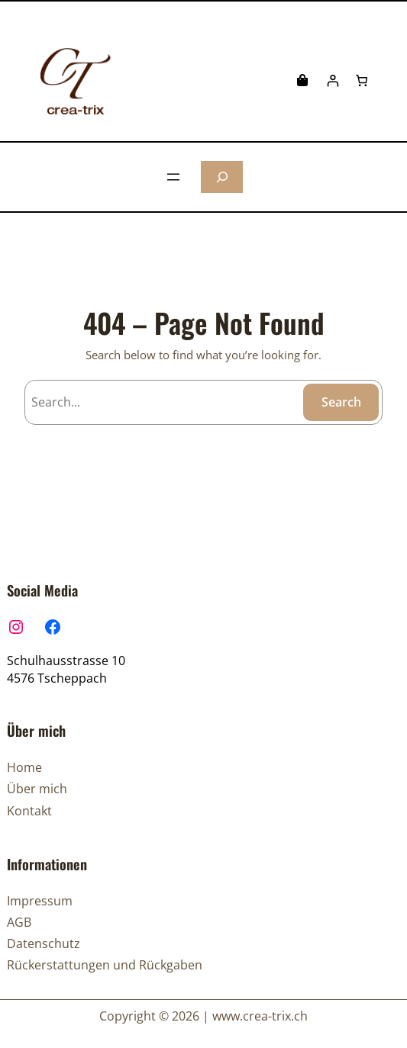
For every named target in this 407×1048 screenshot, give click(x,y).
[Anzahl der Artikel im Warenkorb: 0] (361, 80)
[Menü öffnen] (173, 177)
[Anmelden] (332, 80)
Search (341, 402)
